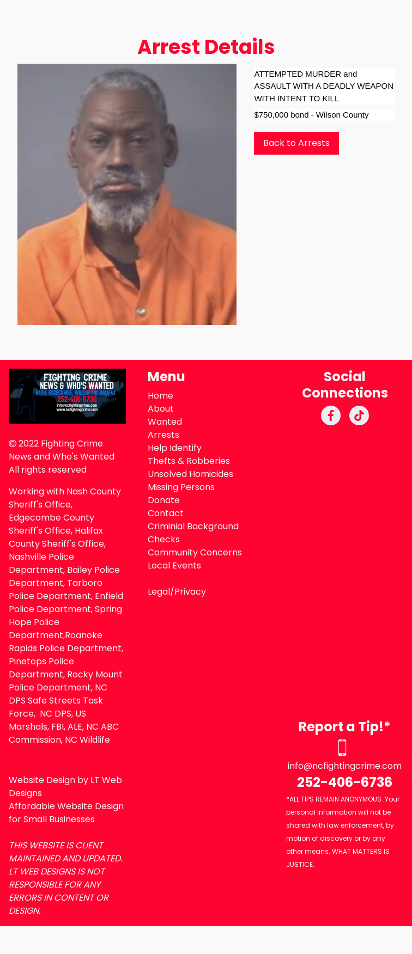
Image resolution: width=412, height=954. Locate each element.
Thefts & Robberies (189, 461)
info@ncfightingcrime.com (345, 766)
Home (160, 395)
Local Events (174, 565)
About (161, 408)
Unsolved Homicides (190, 474)
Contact (166, 513)
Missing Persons (181, 487)
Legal (159, 591)
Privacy (190, 591)
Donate (164, 500)
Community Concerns (195, 552)
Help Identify (175, 448)
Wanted (165, 421)
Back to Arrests (296, 143)
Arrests (163, 435)
